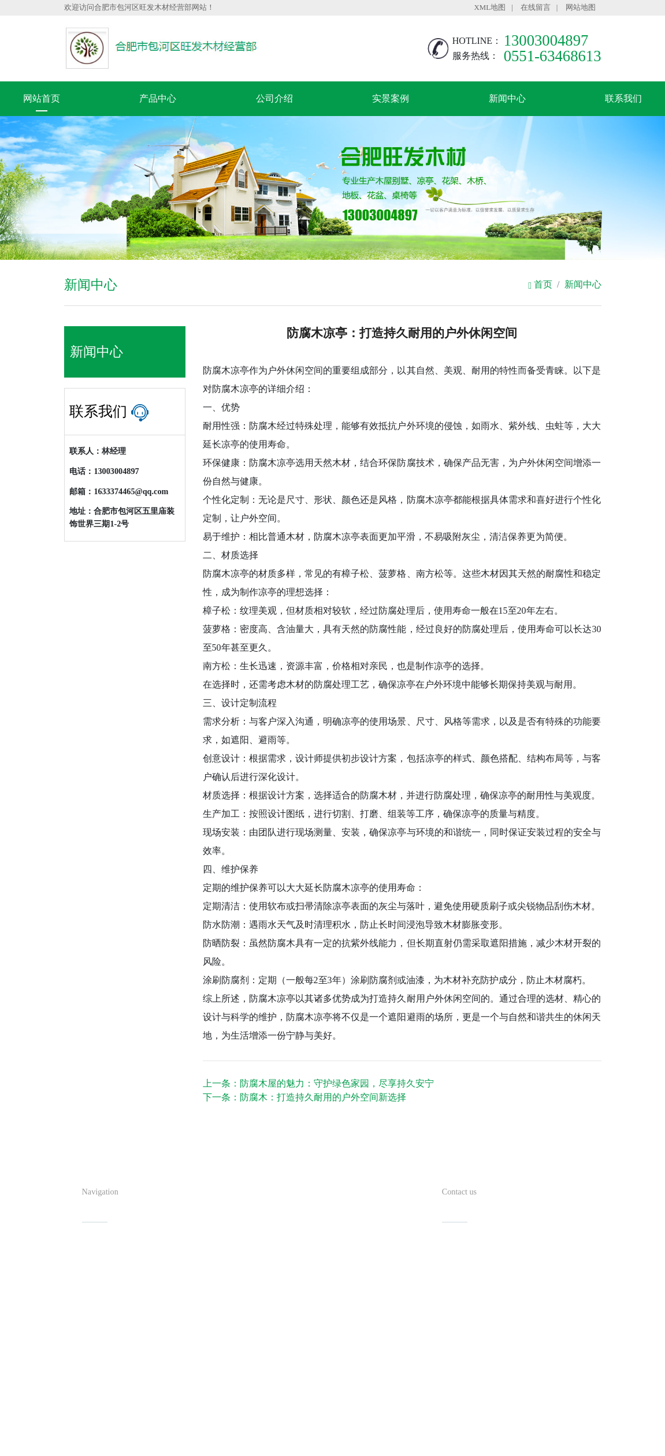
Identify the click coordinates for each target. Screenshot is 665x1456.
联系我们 (623, 98)
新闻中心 (507, 98)
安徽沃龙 (355, 1443)
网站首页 (41, 98)
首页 (540, 284)
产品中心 (157, 98)
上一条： (318, 1083)
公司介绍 (274, 98)
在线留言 (536, 7)
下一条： (304, 1097)
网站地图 (581, 7)
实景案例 (390, 98)
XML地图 (490, 7)
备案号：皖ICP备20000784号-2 (390, 1424)
